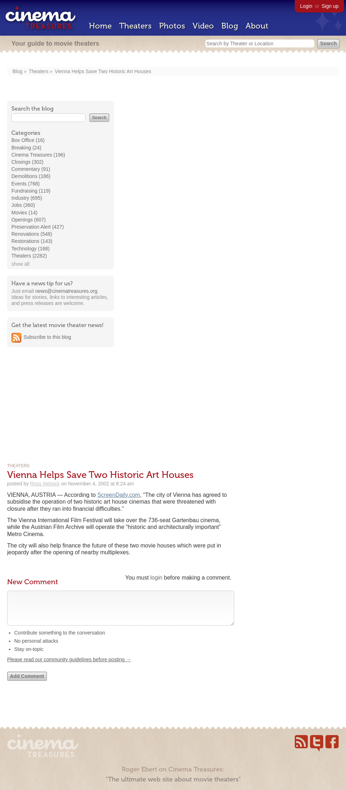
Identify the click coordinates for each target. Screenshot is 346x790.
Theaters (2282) (29, 256)
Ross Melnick (45, 483)
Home (100, 26)
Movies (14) (24, 212)
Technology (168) (30, 248)
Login (306, 6)
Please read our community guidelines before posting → (69, 666)
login (156, 578)
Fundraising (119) (31, 191)
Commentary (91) (30, 169)
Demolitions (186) (31, 176)
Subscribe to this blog (47, 337)
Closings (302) (27, 162)
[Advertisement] (60, 398)
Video (203, 26)
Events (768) (25, 184)
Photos (172, 26)
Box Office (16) (27, 140)
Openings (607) (28, 220)
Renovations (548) (31, 234)
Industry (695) (26, 198)
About (257, 26)
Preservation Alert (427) (37, 227)
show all (20, 264)
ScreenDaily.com (118, 495)
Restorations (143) (31, 241)
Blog (229, 26)
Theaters (135, 26)
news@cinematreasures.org (66, 291)
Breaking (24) (26, 148)
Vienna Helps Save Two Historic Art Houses (103, 71)
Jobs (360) (23, 205)
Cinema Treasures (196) (38, 155)
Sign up (330, 6)
